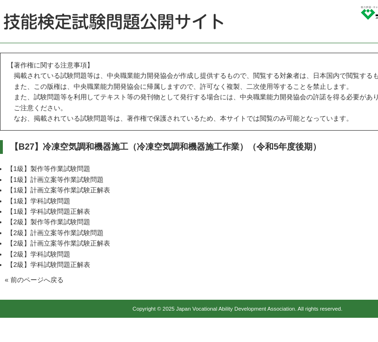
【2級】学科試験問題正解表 (48, 264)
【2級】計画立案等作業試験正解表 (58, 243)
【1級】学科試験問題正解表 (48, 211)
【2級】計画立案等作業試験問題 (55, 233)
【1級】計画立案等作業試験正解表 (58, 190)
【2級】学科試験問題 (38, 254)
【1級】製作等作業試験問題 (48, 168)
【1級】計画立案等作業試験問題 (55, 179)
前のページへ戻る (37, 280)
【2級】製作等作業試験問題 (48, 222)
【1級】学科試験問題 (38, 201)
